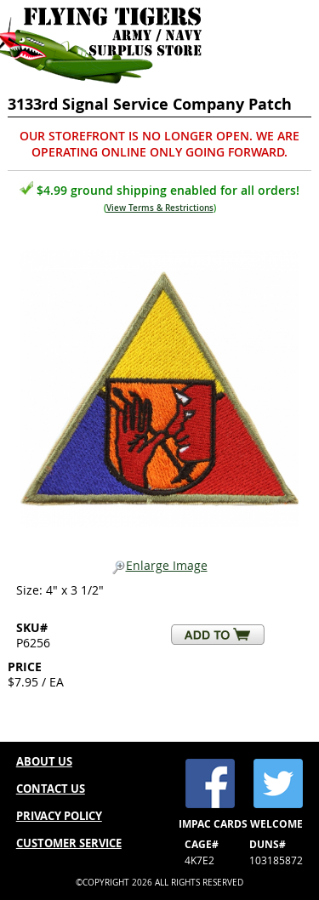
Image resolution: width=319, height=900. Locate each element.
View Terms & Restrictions (160, 208)
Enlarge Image (160, 566)
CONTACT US (50, 788)
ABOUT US (44, 761)
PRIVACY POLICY (59, 815)
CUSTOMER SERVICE (69, 843)
